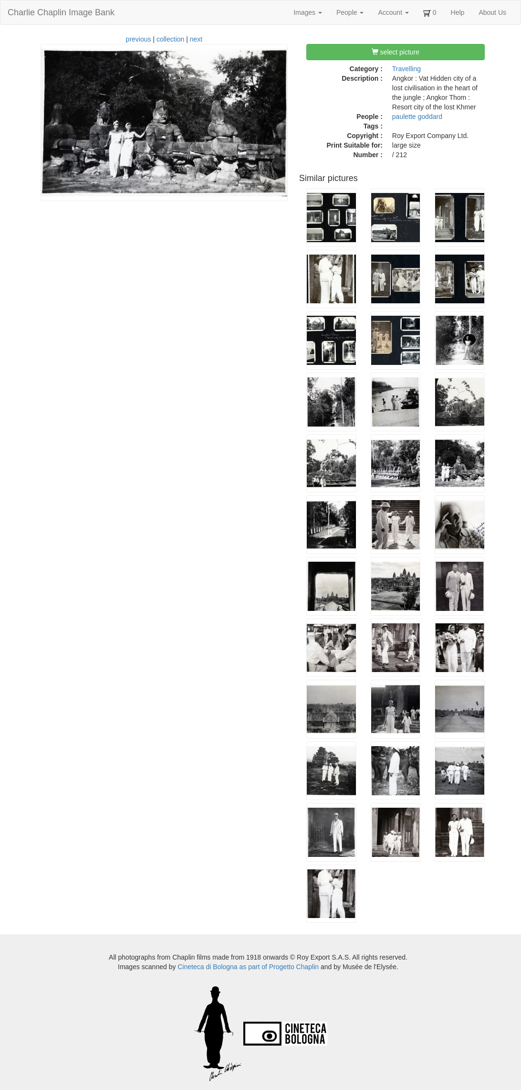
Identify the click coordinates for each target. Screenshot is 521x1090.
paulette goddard (417, 116)
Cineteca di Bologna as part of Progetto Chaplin (248, 967)
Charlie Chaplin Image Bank (61, 12)
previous (138, 39)
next (196, 39)
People (350, 12)
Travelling (406, 69)
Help (458, 12)
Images (307, 12)
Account (393, 12)
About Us (492, 12)
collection (170, 39)
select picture (395, 52)
